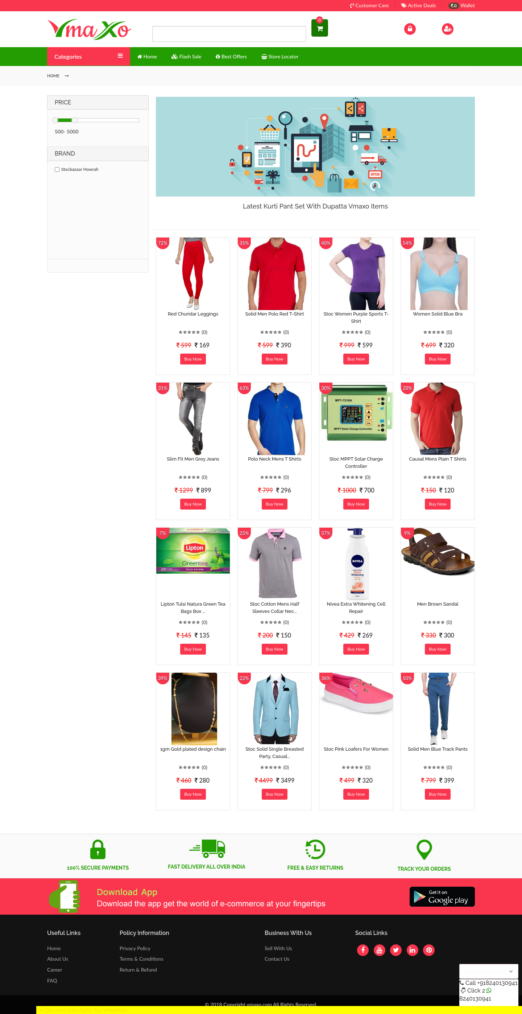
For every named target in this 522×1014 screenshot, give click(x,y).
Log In (417, 28)
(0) (204, 332)
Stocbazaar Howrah (77, 169)
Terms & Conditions (141, 959)
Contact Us (277, 959)
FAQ (52, 980)
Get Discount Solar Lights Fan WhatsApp (81, 1010)
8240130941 (475, 998)
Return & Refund (138, 969)
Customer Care (369, 5)
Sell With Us (278, 948)
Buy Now (193, 359)
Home (54, 948)
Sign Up (457, 28)
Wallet (461, 5)
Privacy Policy (135, 948)
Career (54, 969)
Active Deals (418, 5)
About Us (57, 959)
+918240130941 (497, 983)
